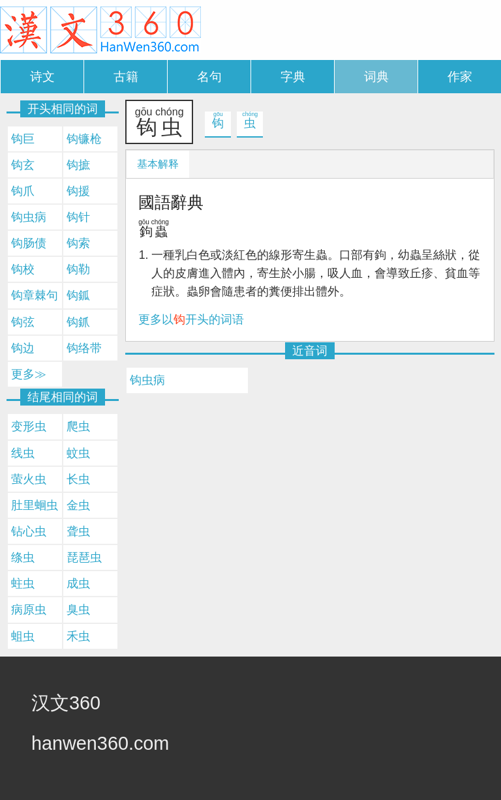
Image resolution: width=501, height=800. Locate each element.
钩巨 (23, 138)
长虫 (78, 479)
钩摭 (78, 164)
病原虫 (28, 609)
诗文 (42, 76)
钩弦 (23, 322)
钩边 (23, 348)
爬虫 (78, 426)
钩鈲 (78, 295)
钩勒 (78, 269)
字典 (293, 76)
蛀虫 (23, 583)
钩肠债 (28, 243)
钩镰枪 (84, 138)
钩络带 (84, 348)
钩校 (23, 269)
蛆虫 (23, 636)
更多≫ (28, 374)
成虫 (78, 583)
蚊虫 (78, 453)
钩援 (78, 191)
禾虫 (78, 636)
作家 (460, 76)
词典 (376, 76)
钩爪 (23, 191)
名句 (209, 76)
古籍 (126, 76)
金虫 (78, 505)
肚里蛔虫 (34, 505)
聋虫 (78, 531)
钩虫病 (147, 380)
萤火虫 (28, 479)
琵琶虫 (84, 557)
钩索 (78, 243)
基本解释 (158, 164)
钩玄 (23, 164)
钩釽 (78, 322)
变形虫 (28, 426)
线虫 (23, 453)
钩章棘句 (34, 295)
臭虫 (78, 609)
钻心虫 (28, 531)
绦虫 (23, 557)
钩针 (78, 217)
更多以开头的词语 (191, 319)
